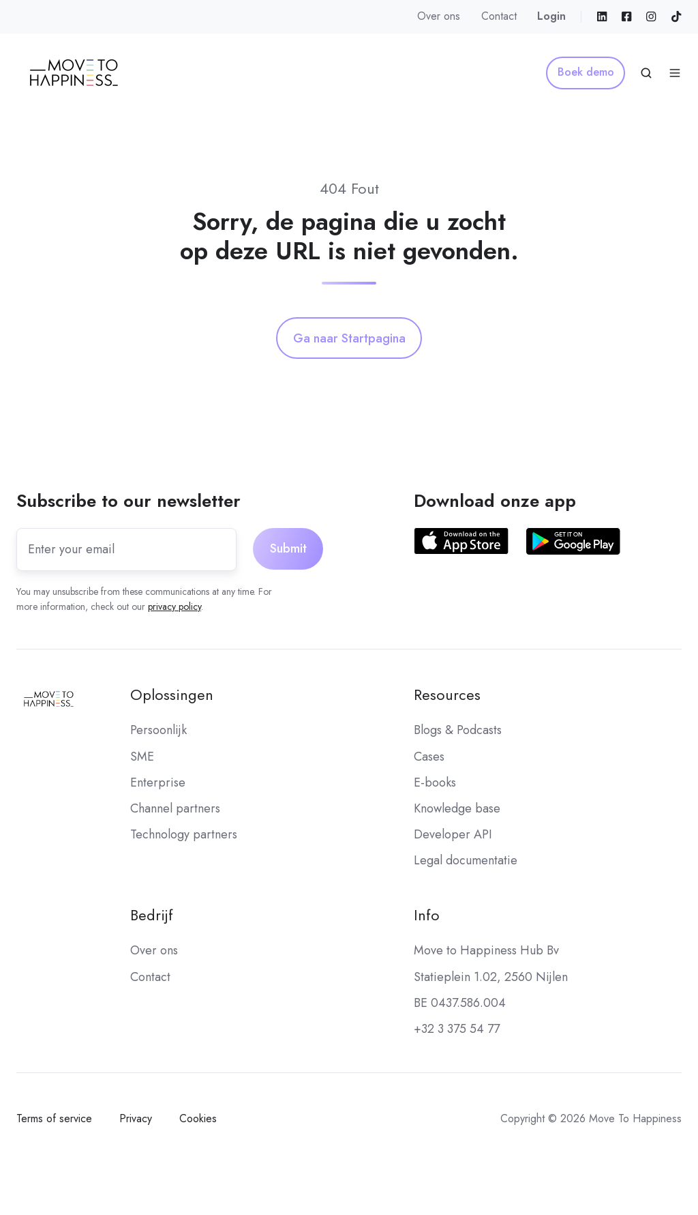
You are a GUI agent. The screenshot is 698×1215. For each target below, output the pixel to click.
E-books (435, 782)
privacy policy (174, 606)
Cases (429, 756)
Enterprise (157, 782)
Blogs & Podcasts (458, 730)
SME (142, 756)
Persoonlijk (158, 730)
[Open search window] (646, 73)
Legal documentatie (465, 860)
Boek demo (586, 72)
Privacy (135, 1118)
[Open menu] (675, 73)
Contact (499, 16)
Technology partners (183, 834)
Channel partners (175, 808)
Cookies (198, 1118)
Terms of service (54, 1118)
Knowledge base (457, 808)
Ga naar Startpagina (349, 338)
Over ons (438, 16)
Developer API (453, 834)
